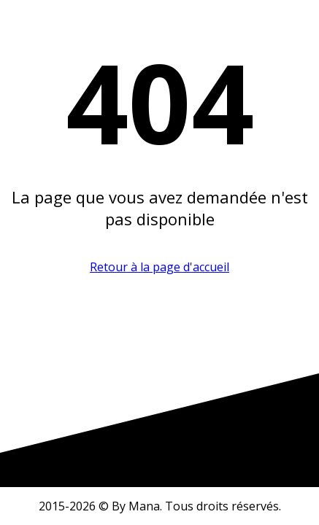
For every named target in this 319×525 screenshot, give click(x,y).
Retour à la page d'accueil (159, 267)
